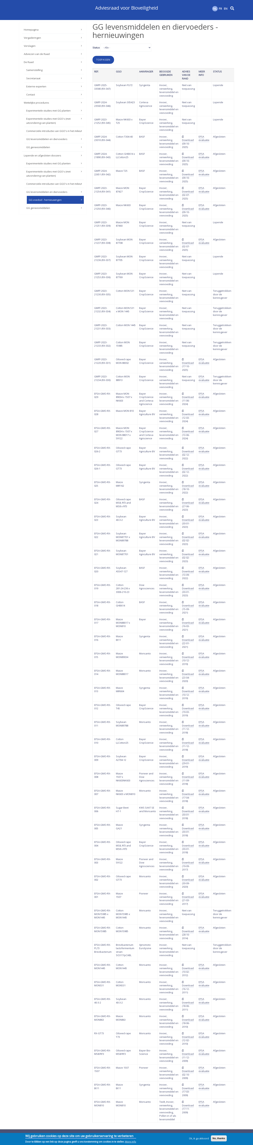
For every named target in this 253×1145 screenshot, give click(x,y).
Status (96, 47)
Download (188, 140)
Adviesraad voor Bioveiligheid (126, 8)
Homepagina (31, 29)
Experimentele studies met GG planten (48, 110)
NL (215, 8)
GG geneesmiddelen (38, 147)
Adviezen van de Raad (37, 54)
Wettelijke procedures (36, 102)
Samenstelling (34, 70)
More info (130, 1142)
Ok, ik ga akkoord (199, 1138)
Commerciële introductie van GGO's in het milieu (53, 131)
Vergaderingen (32, 37)
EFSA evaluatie (204, 138)
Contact (30, 94)
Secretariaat (33, 78)
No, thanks (219, 1138)
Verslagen (29, 46)
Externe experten (36, 86)
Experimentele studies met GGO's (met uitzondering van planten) (48, 121)
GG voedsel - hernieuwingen (45, 200)
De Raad (29, 62)
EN (225, 8)
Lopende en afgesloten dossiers (42, 155)
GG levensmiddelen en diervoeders (46, 139)
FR (220, 8)
